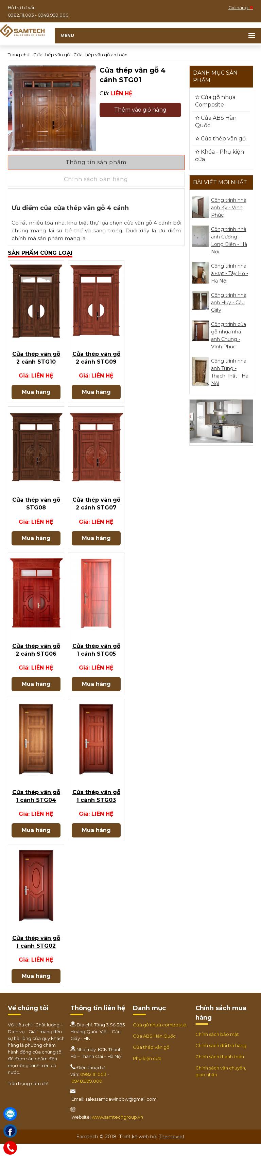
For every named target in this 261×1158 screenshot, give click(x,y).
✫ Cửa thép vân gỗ (220, 138)
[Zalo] (10, 1114)
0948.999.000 (53, 15)
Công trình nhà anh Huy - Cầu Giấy (228, 302)
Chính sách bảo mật (217, 1048)
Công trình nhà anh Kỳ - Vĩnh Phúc (228, 207)
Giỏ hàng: (240, 7)
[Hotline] (10, 1148)
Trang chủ (19, 54)
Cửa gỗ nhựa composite (159, 1039)
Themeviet (172, 1151)
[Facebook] (10, 1131)
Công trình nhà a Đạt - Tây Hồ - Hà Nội (229, 273)
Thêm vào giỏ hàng (140, 110)
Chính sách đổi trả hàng (220, 1060)
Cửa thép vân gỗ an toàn (100, 54)
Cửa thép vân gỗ (51, 54)
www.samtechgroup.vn (117, 1131)
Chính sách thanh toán (219, 1071)
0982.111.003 (21, 15)
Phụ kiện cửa (147, 1073)
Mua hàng (36, 394)
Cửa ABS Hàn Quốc (154, 1050)
